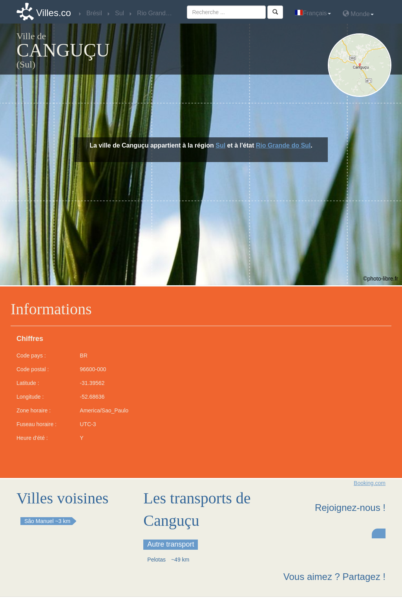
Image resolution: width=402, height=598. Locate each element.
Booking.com (370, 483)
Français (313, 13)
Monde (358, 13)
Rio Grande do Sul (283, 145)
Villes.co (53, 12)
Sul (220, 145)
